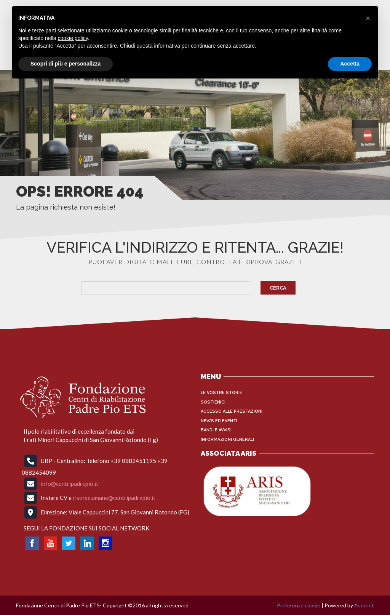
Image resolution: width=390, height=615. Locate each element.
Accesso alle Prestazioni (231, 411)
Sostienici (213, 402)
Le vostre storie (221, 392)
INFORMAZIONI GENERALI (227, 439)
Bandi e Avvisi (216, 430)
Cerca (278, 288)
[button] (368, 18)
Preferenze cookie (298, 605)
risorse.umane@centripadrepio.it (114, 497)
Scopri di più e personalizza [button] (65, 64)
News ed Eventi (219, 420)
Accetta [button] (350, 64)
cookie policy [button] (73, 38)
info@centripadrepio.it (69, 483)
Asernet (364, 605)
